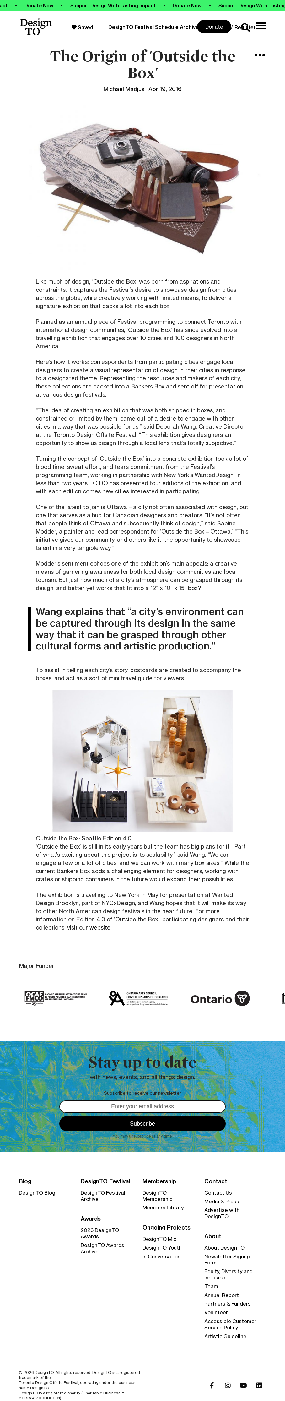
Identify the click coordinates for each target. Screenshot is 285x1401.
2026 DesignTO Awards (100, 1233)
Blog (25, 1181)
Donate (214, 27)
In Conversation (161, 1256)
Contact (215, 1181)
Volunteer (216, 1312)
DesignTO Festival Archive (103, 1196)
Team (211, 1286)
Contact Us (218, 1193)
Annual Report (221, 1295)
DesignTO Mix (159, 1239)
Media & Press (221, 1201)
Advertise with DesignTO (221, 1213)
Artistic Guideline (225, 1336)
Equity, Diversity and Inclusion (228, 1274)
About (212, 1236)
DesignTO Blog (37, 1193)
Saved (82, 27)
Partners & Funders (227, 1304)
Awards (91, 1219)
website (99, 927)
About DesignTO (224, 1248)
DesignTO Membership (157, 1196)
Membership (159, 1181)
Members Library (163, 1207)
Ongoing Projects (166, 1228)
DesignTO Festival (105, 1181)
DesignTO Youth (162, 1248)
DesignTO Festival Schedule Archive (153, 27)
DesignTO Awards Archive (102, 1248)
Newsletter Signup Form (227, 1259)
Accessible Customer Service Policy (230, 1324)
